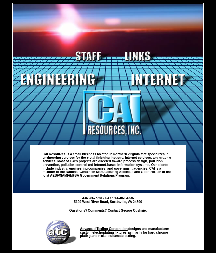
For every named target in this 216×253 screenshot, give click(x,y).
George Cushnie (133, 210)
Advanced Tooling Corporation (104, 229)
